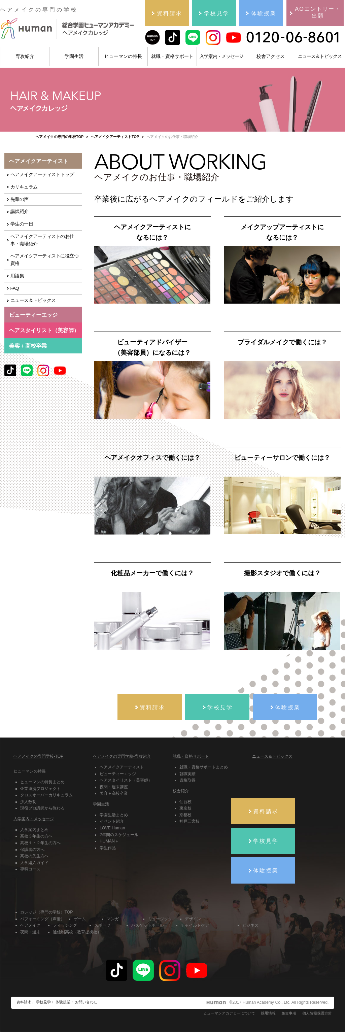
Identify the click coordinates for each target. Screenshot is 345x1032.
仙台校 (185, 801)
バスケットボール (147, 925)
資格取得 (187, 780)
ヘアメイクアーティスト (122, 767)
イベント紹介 (112, 821)
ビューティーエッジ (118, 773)
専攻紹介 (24, 56)
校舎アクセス (270, 56)
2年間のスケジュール (119, 834)
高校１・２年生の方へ (40, 842)
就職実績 (187, 773)
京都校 (185, 815)
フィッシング (65, 925)
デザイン (193, 919)
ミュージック (160, 919)
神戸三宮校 (189, 821)
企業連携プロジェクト (40, 788)
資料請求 (23, 1002)
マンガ (113, 919)
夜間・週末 (30, 932)
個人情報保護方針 (317, 1013)
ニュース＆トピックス (320, 56)
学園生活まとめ (114, 815)
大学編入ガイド (34, 862)
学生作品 (108, 848)
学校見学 (43, 1002)
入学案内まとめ (34, 829)
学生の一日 (21, 224)
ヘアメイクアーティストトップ (42, 174)
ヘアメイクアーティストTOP (115, 137)
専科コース (30, 869)
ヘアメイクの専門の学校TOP (59, 137)
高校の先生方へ (34, 856)
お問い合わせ (86, 1002)
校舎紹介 (181, 791)
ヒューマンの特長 (123, 56)
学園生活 (74, 56)
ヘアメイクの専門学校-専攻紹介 (122, 756)
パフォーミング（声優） (42, 919)
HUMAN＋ (109, 841)
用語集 (17, 275)
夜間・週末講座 (114, 787)
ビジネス (250, 925)
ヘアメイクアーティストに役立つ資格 (44, 259)
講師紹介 (19, 211)
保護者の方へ (32, 849)
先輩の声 (19, 199)
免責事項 (288, 1013)
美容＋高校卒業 (28, 346)
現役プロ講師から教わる (42, 808)
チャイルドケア (195, 925)
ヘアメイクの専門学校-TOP (38, 756)
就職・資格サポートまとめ (203, 767)
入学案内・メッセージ (221, 56)
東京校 (185, 808)
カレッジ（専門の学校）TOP (46, 912)
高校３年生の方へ (36, 836)
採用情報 (268, 1013)
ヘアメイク (30, 925)
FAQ (14, 288)
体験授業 (63, 1002)
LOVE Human (112, 828)
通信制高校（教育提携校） (77, 932)
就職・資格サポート (172, 56)
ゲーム (80, 919)
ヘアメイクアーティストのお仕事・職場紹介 (42, 240)
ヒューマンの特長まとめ (42, 782)
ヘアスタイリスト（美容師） (126, 780)
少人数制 (28, 801)
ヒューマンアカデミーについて (229, 1013)
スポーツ (102, 925)
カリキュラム (24, 187)
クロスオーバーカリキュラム (46, 795)
